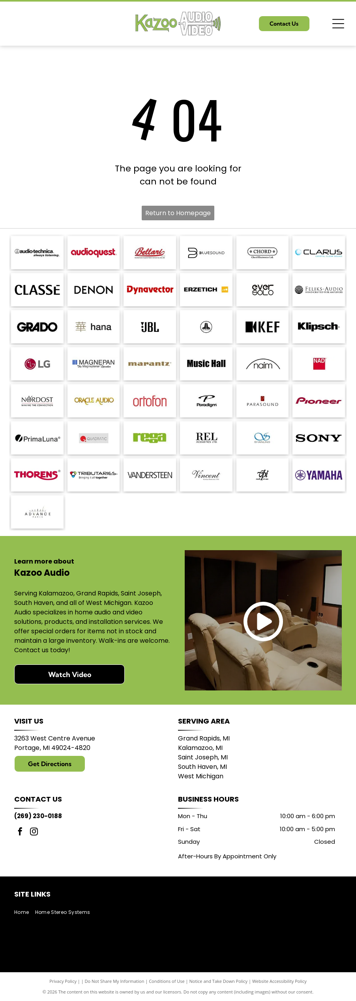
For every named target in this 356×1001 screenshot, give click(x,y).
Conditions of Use (167, 981)
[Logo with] (37, 511)
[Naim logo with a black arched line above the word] (262, 363)
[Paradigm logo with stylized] (206, 400)
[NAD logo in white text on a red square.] (318, 363)
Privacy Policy (63, 981)
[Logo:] (262, 474)
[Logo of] (262, 289)
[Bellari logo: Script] (150, 252)
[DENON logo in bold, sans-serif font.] (93, 289)
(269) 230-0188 (38, 816)
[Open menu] (338, 24)
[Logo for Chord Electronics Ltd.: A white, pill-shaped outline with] (262, 252)
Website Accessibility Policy (279, 981)
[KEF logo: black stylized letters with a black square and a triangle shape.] (262, 326)
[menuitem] (24, 912)
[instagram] (34, 832)
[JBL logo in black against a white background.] (150, 326)
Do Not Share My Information (114, 981)
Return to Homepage (178, 213)
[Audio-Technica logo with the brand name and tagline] (37, 252)
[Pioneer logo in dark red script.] (318, 400)
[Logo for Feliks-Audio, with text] (318, 289)
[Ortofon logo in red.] (150, 400)
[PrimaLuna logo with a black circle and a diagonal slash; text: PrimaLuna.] (37, 437)
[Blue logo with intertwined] (262, 437)
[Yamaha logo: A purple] (318, 474)
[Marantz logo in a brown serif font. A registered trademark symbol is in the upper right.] (150, 363)
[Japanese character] (93, 326)
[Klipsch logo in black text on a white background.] (318, 326)
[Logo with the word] (318, 252)
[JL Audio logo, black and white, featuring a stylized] (206, 326)
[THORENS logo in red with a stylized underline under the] (37, 474)
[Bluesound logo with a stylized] (206, 252)
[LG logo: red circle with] (37, 363)
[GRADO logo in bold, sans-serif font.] (37, 326)
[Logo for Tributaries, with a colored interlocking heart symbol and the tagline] (93, 474)
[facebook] (20, 832)
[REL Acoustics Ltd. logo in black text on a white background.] (206, 437)
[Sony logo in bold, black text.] (318, 437)
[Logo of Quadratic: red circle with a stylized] (93, 437)
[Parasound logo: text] (262, 400)
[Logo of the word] (150, 437)
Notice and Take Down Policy (218, 981)
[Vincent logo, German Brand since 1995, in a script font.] (206, 474)
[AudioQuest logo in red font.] (93, 252)
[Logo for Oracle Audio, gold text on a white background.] (93, 400)
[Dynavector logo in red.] (150, 289)
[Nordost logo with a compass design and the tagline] (37, 400)
